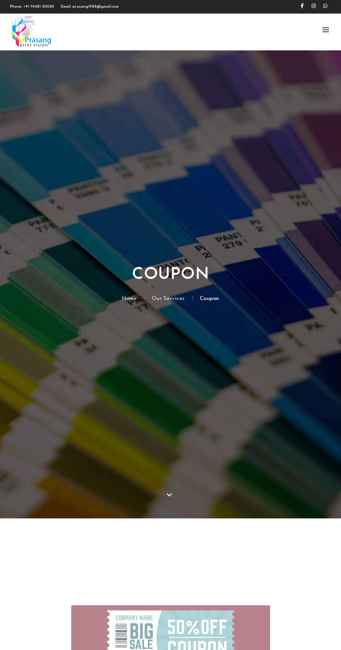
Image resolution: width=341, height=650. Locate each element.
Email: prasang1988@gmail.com (90, 7)
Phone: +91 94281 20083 (32, 7)
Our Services (168, 298)
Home (129, 298)
